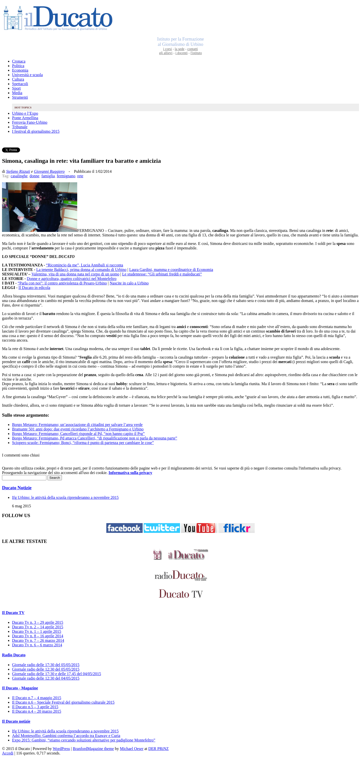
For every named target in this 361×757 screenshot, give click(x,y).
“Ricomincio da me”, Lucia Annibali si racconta (84, 265)
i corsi (167, 49)
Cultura (18, 79)
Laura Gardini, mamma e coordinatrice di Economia (171, 269)
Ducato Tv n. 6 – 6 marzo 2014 (37, 645)
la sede (179, 49)
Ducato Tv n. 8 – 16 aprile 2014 (37, 636)
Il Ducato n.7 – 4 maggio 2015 (36, 698)
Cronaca (18, 61)
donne (34, 176)
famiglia (48, 176)
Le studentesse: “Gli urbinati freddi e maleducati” (162, 274)
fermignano (66, 176)
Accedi (7, 753)
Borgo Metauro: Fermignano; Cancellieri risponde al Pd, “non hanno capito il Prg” (78, 433)
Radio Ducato (14, 655)
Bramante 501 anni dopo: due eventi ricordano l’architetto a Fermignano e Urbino (78, 429)
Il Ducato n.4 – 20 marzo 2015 (36, 711)
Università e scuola (27, 75)
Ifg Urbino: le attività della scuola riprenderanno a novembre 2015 (65, 497)
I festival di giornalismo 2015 (35, 131)
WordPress (61, 748)
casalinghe (19, 176)
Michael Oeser (131, 748)
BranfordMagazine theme (93, 748)
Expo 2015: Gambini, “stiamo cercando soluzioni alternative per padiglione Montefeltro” (83, 740)
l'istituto (196, 53)
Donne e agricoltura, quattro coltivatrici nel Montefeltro (72, 278)
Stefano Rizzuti (18, 171)
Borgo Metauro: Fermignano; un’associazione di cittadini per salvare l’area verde (77, 424)
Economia (20, 70)
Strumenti (20, 97)
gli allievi (165, 53)
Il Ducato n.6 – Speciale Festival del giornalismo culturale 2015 (63, 702)
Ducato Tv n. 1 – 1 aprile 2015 (36, 631)
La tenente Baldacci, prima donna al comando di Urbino (81, 269)
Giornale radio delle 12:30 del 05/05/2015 (45, 669)
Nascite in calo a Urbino (129, 283)
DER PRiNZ (158, 748)
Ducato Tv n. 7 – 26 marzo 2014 (38, 640)
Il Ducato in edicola (34, 287)
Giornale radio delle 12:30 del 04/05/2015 (45, 678)
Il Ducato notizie (16, 721)
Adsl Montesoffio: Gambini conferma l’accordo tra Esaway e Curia (66, 735)
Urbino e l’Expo (25, 113)
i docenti (181, 53)
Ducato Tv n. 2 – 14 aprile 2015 (37, 627)
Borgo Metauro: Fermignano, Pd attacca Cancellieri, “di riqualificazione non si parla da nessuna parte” (94, 438)
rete (80, 176)
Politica (18, 66)
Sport (16, 88)
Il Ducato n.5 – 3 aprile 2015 (35, 707)
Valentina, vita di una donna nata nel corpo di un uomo (75, 274)
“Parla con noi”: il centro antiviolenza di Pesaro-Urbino (62, 283)
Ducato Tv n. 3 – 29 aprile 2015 (37, 622)
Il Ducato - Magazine (20, 688)
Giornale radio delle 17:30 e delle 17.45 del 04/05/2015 (56, 674)
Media (17, 93)
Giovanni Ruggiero (49, 171)
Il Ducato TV (13, 613)
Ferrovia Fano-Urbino (29, 122)
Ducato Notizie (17, 487)
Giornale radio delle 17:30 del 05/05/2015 (45, 665)
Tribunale (20, 127)
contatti (192, 49)
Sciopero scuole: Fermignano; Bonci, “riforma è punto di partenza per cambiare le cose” (83, 442)
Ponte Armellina (25, 118)
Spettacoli (20, 84)
